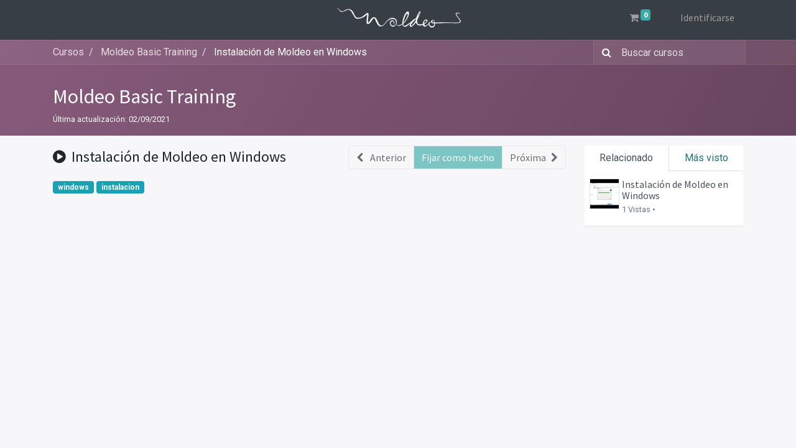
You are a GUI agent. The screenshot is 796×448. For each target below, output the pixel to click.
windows (73, 187)
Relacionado (626, 158)
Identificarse (706, 17)
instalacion (120, 187)
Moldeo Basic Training (144, 96)
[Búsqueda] (604, 52)
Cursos (68, 52)
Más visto (706, 158)
